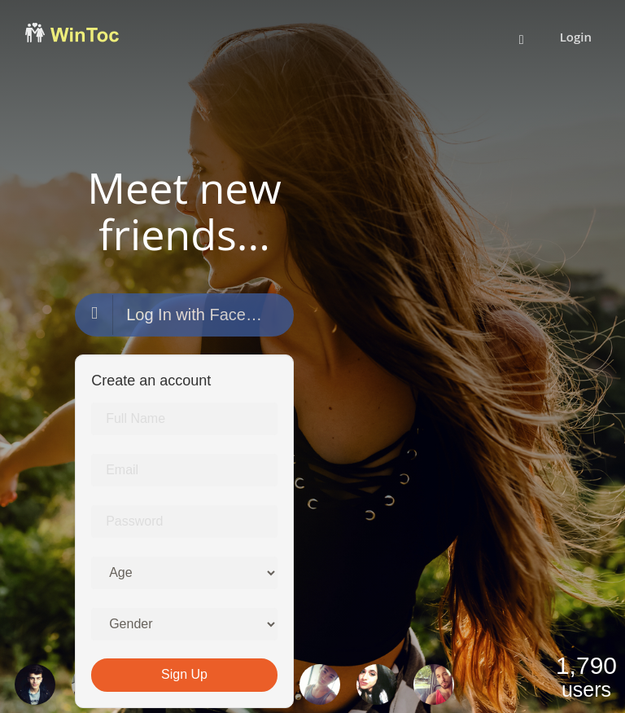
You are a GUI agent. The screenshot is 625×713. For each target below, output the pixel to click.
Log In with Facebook (178, 315)
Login (576, 37)
